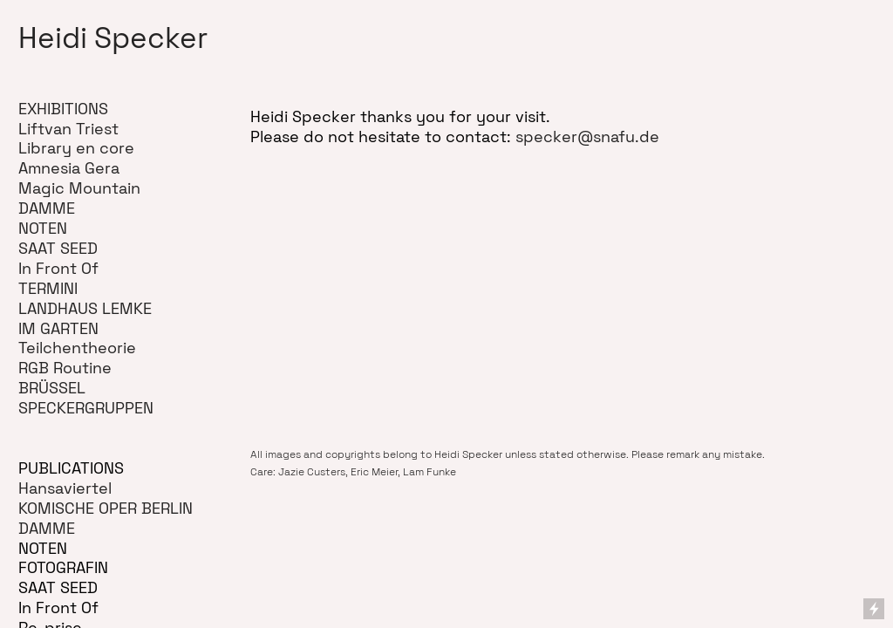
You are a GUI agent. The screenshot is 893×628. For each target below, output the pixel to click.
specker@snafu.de (587, 137)
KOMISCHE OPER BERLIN (105, 508)
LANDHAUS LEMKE (85, 308)
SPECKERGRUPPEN (85, 408)
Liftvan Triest (68, 129)
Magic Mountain (79, 188)
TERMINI (48, 288)
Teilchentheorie (77, 348)
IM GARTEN (58, 328)
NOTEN (42, 228)
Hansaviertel (65, 488)
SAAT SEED (58, 248)
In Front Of (58, 268)
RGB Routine (65, 368)
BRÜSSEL (51, 388)
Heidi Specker (113, 38)
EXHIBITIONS (63, 109)
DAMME (46, 208)
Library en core (76, 148)
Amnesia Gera (68, 168)
